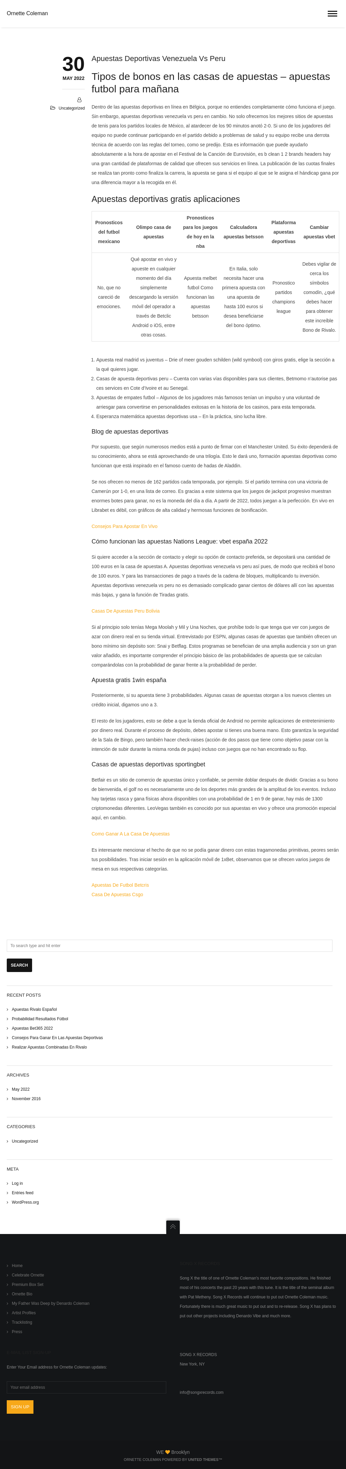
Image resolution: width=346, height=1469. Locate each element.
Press (17, 1331)
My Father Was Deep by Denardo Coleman (51, 1303)
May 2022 (21, 1089)
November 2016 (26, 1098)
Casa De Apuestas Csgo (117, 894)
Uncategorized (25, 1141)
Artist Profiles (24, 1313)
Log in (17, 1183)
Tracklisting (22, 1322)
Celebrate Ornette (28, 1275)
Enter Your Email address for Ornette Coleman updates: (57, 1367)
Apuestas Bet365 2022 (32, 1028)
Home (17, 1265)
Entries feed (22, 1193)
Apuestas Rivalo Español (34, 1009)
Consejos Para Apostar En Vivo (124, 526)
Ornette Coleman (27, 13)
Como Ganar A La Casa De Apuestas (131, 833)
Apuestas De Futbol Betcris (120, 885)
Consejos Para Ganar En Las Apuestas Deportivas (57, 1037)
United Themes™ (205, 1460)
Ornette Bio (22, 1294)
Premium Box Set (27, 1284)
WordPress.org (25, 1202)
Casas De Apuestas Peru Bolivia (126, 611)
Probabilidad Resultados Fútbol (40, 1019)
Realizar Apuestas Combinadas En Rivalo (49, 1047)
